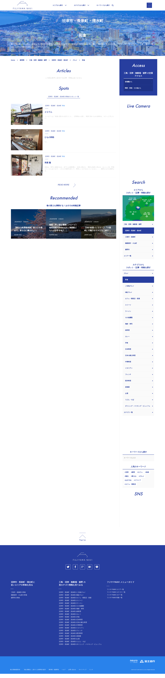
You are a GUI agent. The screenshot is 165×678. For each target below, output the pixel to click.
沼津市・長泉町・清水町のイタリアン (71, 632)
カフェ (140, 476)
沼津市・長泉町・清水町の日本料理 (70, 624)
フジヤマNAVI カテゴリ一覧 (116, 596)
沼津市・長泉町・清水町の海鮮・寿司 (71, 613)
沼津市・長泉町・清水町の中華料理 (70, 629)
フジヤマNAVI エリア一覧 (115, 593)
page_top (82, 541)
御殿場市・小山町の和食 (19, 599)
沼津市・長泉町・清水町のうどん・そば (72, 645)
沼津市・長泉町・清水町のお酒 (69, 643)
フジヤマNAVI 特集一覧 (114, 602)
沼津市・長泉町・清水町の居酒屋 (70, 640)
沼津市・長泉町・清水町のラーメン (70, 607)
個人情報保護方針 (15, 674)
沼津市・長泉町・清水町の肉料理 (70, 615)
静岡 (133, 476)
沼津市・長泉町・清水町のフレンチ (70, 634)
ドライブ (138, 484)
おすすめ (128, 484)
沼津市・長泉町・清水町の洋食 (69, 621)
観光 (127, 480)
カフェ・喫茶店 (131, 488)
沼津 (127, 476)
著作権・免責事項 (54, 674)
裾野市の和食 (15, 602)
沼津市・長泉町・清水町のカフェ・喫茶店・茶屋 (75, 602)
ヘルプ (63, 674)
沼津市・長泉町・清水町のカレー (70, 618)
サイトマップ (82, 674)
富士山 (134, 480)
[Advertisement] (63, 264)
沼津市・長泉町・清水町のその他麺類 (71, 610)
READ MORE (63, 189)
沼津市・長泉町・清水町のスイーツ (70, 604)
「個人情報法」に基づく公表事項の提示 (34, 674)
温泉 (147, 476)
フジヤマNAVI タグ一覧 (114, 599)
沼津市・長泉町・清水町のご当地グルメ (72, 596)
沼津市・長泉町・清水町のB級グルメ (71, 599)
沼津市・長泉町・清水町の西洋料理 (70, 637)
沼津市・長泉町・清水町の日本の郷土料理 (73, 626)
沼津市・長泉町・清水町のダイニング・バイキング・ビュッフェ (80, 648)
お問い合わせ (72, 674)
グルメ (142, 480)
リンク (91, 674)
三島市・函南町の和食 (18, 596)
